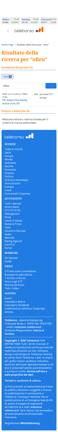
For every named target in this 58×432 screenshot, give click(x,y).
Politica (9, 176)
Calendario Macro (15, 301)
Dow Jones (46, 19)
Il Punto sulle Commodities (20, 271)
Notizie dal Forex (14, 285)
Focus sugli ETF (13, 281)
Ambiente (10, 163)
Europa (9, 156)
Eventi (8, 298)
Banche (9, 166)
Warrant (9, 237)
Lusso (8, 190)
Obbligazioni (12, 213)
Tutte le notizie (13, 149)
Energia (9, 186)
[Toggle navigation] (8, 31)
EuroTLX (10, 244)
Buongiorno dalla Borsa (18, 274)
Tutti (7, 76)
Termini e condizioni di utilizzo (23, 380)
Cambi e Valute (13, 220)
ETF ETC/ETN (12, 210)
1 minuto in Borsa (15, 278)
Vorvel (8, 248)
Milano (5, 19)
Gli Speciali (11, 258)
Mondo (9, 159)
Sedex (8, 234)
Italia (8, 152)
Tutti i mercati (13, 203)
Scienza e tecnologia (16, 180)
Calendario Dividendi (17, 305)
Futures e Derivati (15, 231)
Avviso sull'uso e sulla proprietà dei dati (26, 373)
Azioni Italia (12, 207)
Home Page (7, 44)
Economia (10, 169)
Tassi (8, 227)
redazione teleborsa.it (27, 327)
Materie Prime (13, 224)
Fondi (8, 217)
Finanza (9, 173)
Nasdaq (26, 19)
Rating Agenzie (13, 241)
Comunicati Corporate (17, 193)
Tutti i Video (12, 288)
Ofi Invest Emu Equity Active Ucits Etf (14, 101)
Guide (8, 261)
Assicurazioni (12, 183)
